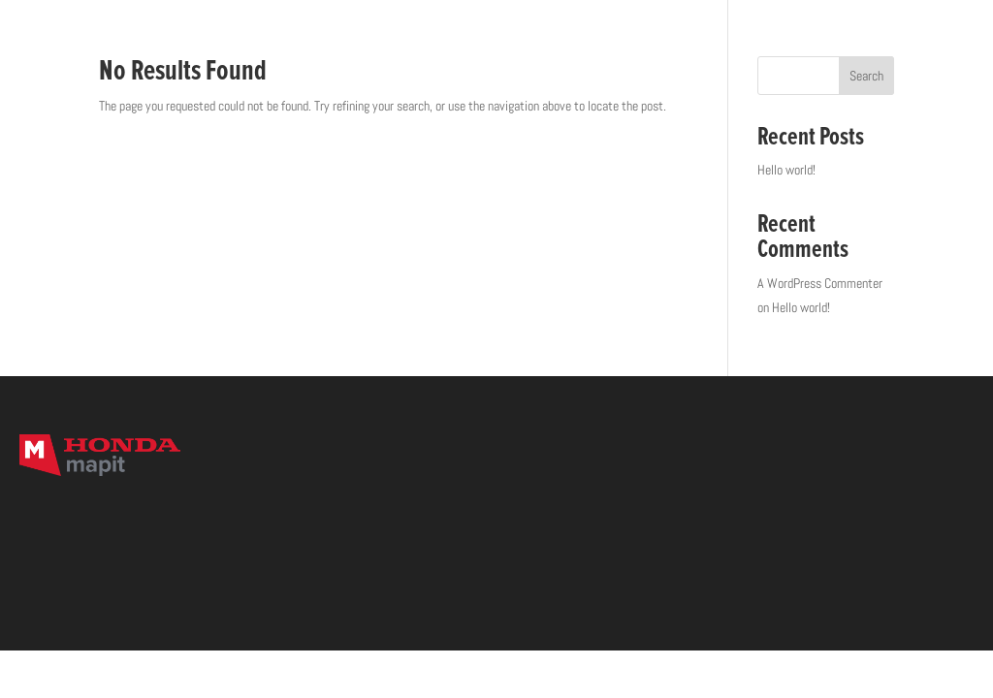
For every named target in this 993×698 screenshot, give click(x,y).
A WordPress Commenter (819, 283)
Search (866, 75)
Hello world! (786, 169)
